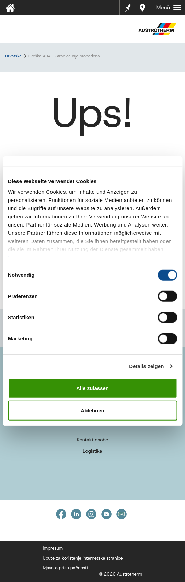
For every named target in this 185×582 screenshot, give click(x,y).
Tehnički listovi (114, 9)
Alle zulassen (92, 388)
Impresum (53, 548)
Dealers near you (143, 7)
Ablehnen (92, 410)
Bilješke (127, 7)
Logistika (92, 451)
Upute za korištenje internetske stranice (83, 558)
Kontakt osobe (92, 440)
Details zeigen (146, 366)
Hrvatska (13, 56)
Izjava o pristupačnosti (65, 568)
